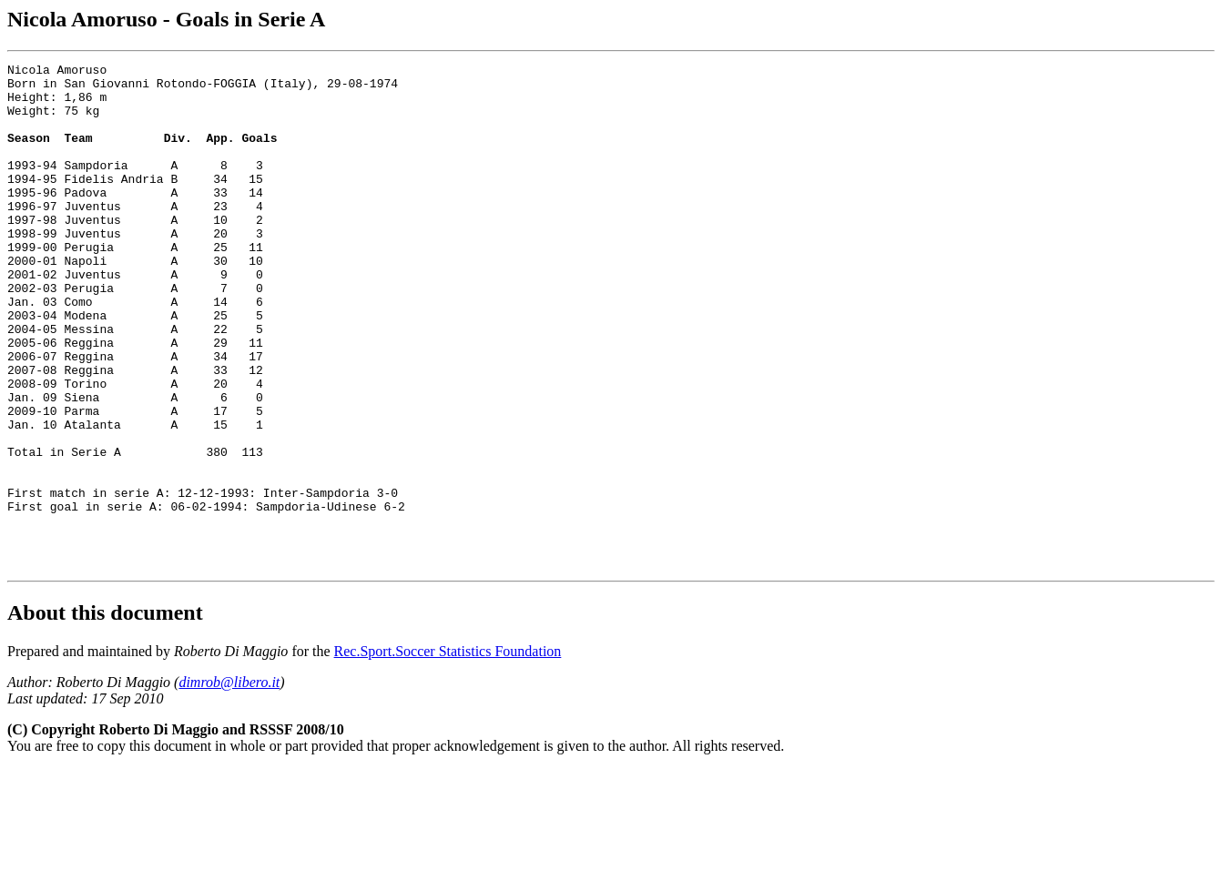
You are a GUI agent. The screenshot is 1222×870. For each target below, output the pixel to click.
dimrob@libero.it (229, 783)
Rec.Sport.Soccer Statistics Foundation (448, 752)
